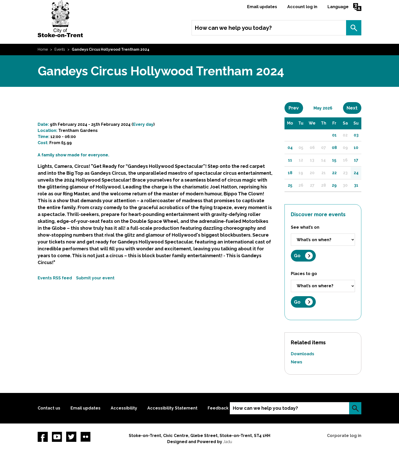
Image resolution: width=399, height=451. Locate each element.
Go (297, 255)
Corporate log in (344, 435)
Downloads (302, 353)
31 (356, 185)
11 (290, 160)
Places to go (304, 273)
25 (290, 185)
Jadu (227, 441)
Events (59, 49)
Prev (296, 108)
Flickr (85, 437)
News (296, 362)
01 (334, 135)
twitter (71, 437)
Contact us (49, 408)
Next (354, 108)
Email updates (262, 6)
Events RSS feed (55, 278)
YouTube (57, 437)
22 (334, 172)
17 (356, 160)
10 (356, 147)
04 (290, 147)
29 (334, 185)
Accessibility (124, 408)
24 (356, 172)
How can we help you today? (233, 28)
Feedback (218, 408)
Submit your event (95, 278)
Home (43, 49)
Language (338, 6)
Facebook (43, 437)
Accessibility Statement (172, 408)
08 (334, 147)
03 (356, 135)
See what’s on (305, 227)
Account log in (302, 6)
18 (290, 172)
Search (353, 27)
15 (334, 160)
